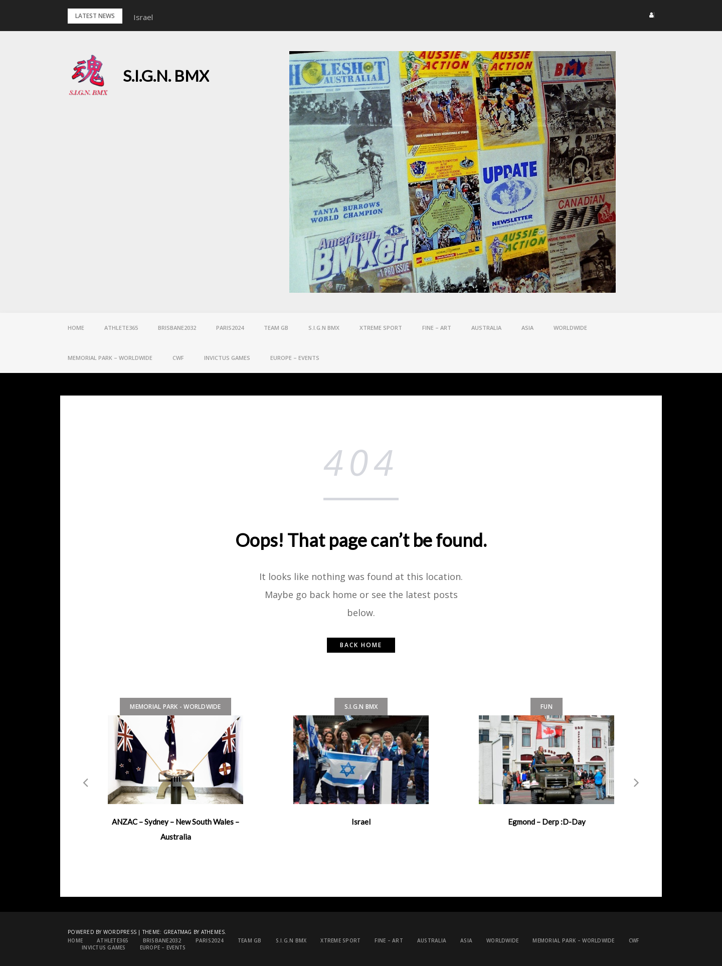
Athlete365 (121, 327)
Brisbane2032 (177, 327)
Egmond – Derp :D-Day (547, 821)
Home (76, 327)
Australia (486, 327)
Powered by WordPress (102, 931)
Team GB (276, 327)
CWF (178, 357)
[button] (648, 15)
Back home (361, 645)
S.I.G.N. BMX (166, 75)
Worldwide (570, 327)
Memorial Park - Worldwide (175, 706)
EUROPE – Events (294, 357)
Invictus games (227, 357)
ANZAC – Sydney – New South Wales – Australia (175, 829)
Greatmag (177, 931)
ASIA (527, 327)
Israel (143, 17)
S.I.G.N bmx (323, 327)
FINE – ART (436, 327)
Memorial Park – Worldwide (110, 357)
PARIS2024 (230, 327)
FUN (546, 706)
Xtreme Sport (380, 327)
